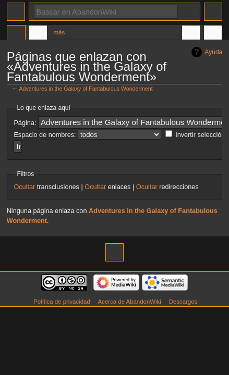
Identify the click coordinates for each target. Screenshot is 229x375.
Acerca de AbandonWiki (129, 301)
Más (59, 32)
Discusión (38, 34)
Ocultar (24, 187)
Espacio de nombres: (45, 135)
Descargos (183, 301)
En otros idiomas (191, 34)
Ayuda (213, 52)
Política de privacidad (61, 301)
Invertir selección (200, 135)
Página (16, 34)
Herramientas (213, 34)
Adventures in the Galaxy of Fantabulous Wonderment (85, 88)
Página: (25, 123)
